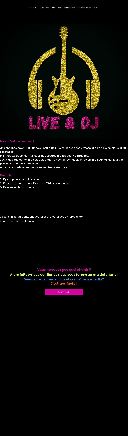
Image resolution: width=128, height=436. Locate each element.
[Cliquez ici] (64, 292)
